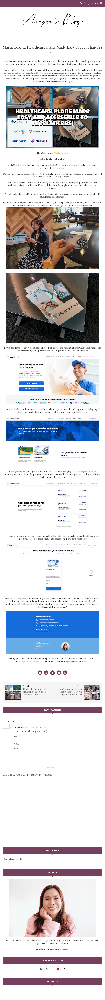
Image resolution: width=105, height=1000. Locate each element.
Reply (15, 736)
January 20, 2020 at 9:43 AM (36, 727)
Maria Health (60, 153)
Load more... (52, 767)
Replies (18, 744)
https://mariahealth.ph (31, 661)
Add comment (8, 758)
